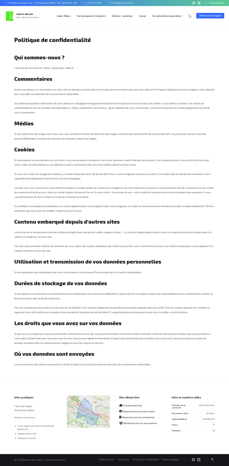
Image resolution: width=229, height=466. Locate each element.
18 (214, 430)
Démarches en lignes (210, 15)
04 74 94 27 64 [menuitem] (94, 3)
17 (214, 425)
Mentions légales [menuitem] (170, 459)
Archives (210, 413)
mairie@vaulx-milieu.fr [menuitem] (123, 3)
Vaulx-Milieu (24, 14)
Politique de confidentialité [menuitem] (146, 459)
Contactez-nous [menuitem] (106, 459)
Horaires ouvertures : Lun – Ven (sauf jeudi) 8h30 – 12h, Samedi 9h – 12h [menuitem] (43, 3)
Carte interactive (207, 405)
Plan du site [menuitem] (123, 459)
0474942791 (209, 419)
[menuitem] (63, 15)
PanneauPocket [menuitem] (216, 3)
